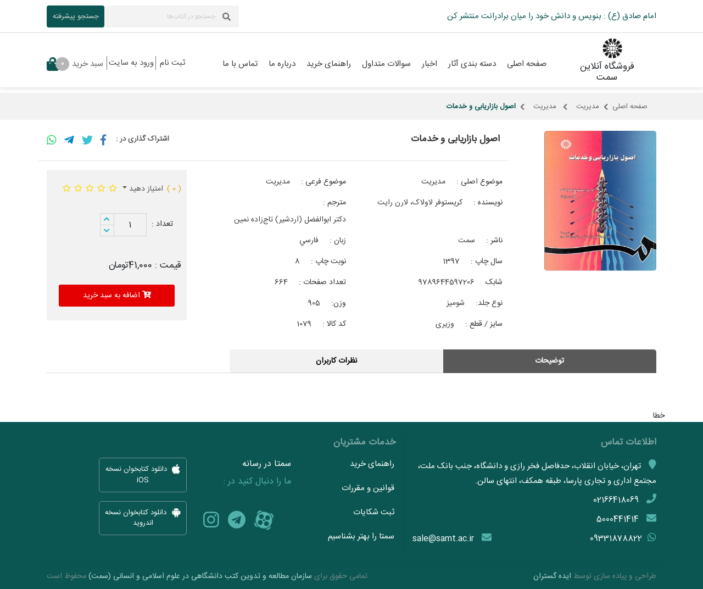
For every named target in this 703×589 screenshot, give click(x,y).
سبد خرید (75, 64)
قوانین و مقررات (368, 488)
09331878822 (616, 539)
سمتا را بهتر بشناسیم (361, 536)
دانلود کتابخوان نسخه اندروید (143, 518)
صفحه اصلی (630, 107)
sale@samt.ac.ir (443, 539)
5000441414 (617, 519)
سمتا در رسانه (266, 464)
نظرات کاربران (336, 361)
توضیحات (549, 361)
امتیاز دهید (145, 189)
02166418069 (616, 500)
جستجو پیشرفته (76, 16)
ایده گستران (552, 576)
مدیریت (587, 107)
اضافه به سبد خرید (117, 295)
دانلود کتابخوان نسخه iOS (142, 475)
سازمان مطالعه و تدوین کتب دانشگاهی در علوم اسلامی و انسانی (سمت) (200, 576)
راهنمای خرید (372, 464)
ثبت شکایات (373, 512)
